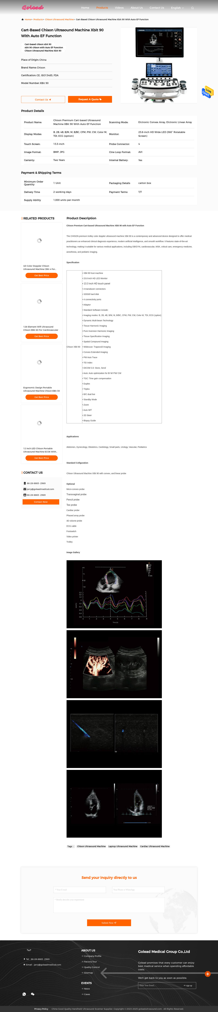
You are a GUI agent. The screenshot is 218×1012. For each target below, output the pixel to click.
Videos (119, 7)
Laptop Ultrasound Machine (122, 846)
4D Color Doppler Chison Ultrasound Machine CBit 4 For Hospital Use (39, 269)
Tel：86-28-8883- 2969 (36, 959)
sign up (187, 985)
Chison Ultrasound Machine (59, 19)
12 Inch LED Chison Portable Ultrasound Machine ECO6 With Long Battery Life (39, 451)
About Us (137, 7)
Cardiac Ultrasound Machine (154, 846)
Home (85, 7)
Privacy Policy (41, 1009)
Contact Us (157, 7)
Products (102, 7)
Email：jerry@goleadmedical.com (42, 964)
